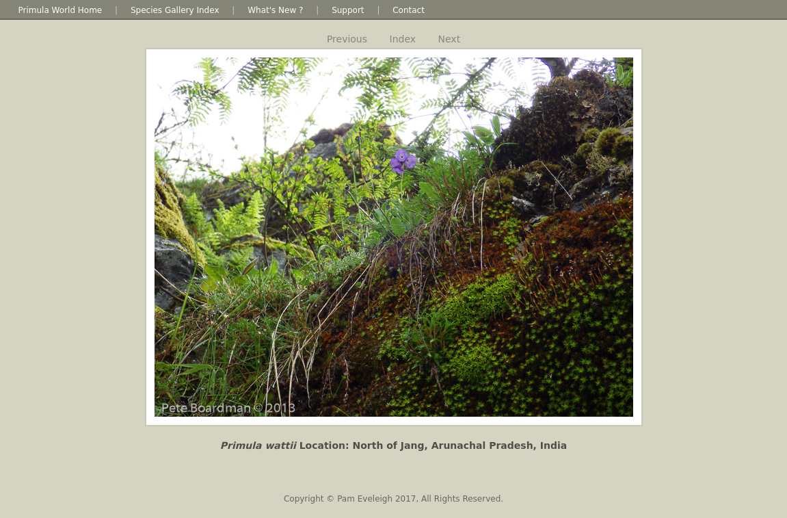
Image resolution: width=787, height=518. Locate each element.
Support (348, 10)
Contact (408, 10)
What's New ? (275, 10)
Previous (347, 39)
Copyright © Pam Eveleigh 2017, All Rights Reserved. (393, 499)
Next (449, 39)
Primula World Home (60, 10)
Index (403, 39)
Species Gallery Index (175, 10)
